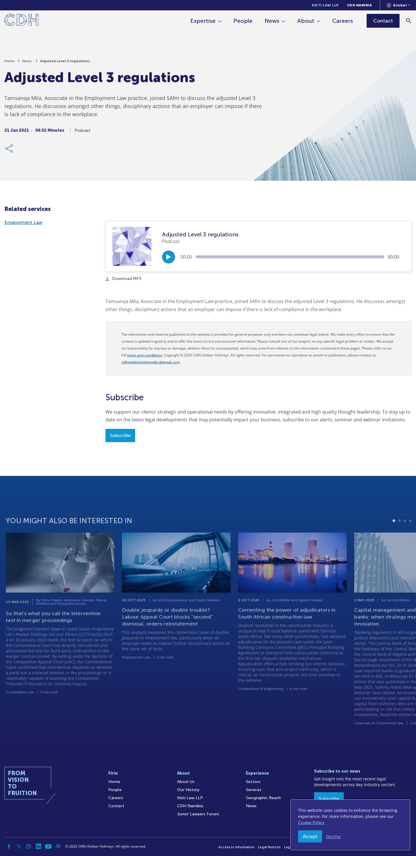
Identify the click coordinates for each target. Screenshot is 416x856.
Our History (188, 789)
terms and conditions (144, 355)
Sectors (253, 781)
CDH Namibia (359, 5)
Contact (116, 805)
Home (9, 64)
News (272, 20)
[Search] (409, 21)
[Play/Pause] (168, 257)
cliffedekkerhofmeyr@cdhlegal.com (150, 362)
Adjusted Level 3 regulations (65, 64)
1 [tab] (394, 537)
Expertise (203, 20)
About (305, 20)
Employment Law (23, 222)
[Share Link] (9, 152)
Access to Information (236, 847)
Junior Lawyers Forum (198, 814)
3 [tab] (405, 537)
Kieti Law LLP (325, 5)
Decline (333, 836)
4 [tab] (410, 537)
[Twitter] (18, 846)
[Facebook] (9, 846)
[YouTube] (48, 846)
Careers (342, 20)
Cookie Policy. (311, 822)
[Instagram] (28, 846)
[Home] (21, 21)
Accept (310, 836)
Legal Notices (269, 847)
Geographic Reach (263, 797)
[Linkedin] (38, 846)
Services (253, 789)
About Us (185, 781)
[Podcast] (58, 846)
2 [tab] (399, 537)
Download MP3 (123, 278)
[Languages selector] (398, 5)
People (242, 20)
